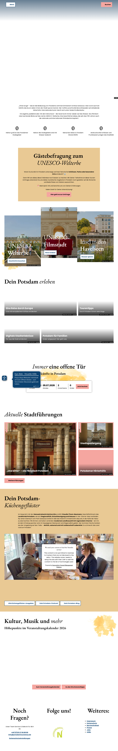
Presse (89, 728)
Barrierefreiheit (93, 725)
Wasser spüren (87, 257)
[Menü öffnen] (10, 4)
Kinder (72, 388)
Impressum (91, 721)
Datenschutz (92, 723)
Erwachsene (62, 388)
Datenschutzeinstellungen (19, 738)
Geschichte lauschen (17, 261)
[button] (42, 386)
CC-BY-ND (38, 265)
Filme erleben (50, 253)
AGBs (89, 732)
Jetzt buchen (82, 386)
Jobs (89, 730)
